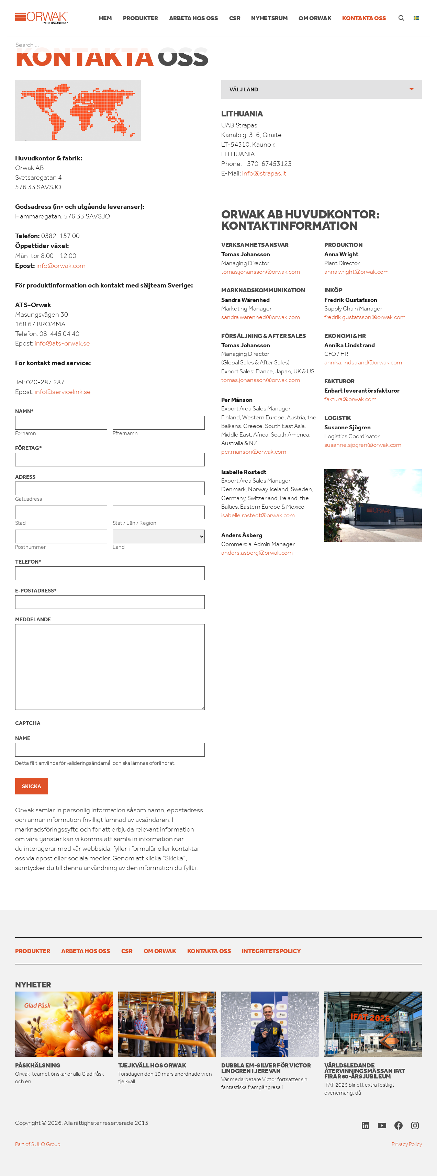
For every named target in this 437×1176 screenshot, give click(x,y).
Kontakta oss (364, 18)
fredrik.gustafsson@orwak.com (364, 317)
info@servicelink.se (63, 392)
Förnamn (25, 433)
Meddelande (33, 619)
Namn (24, 411)
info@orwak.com (61, 266)
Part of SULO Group (37, 1144)
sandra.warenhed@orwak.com (260, 317)
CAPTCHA (28, 723)
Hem (105, 18)
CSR (234, 18)
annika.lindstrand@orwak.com (363, 362)
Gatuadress (28, 499)
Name (22, 738)
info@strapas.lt (263, 173)
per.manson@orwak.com (253, 451)
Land (119, 547)
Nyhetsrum (269, 18)
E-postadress (36, 590)
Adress (25, 476)
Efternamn (125, 433)
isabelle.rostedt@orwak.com (258, 515)
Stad (20, 523)
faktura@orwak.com (350, 399)
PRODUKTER (140, 18)
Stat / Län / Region (134, 523)
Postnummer (30, 547)
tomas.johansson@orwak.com (260, 271)
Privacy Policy (407, 1144)
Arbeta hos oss (193, 18)
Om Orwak (315, 18)
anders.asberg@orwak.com (257, 552)
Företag (28, 447)
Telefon (28, 561)
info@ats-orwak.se (62, 343)
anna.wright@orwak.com (356, 271)
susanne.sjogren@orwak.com (362, 445)
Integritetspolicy (271, 950)
